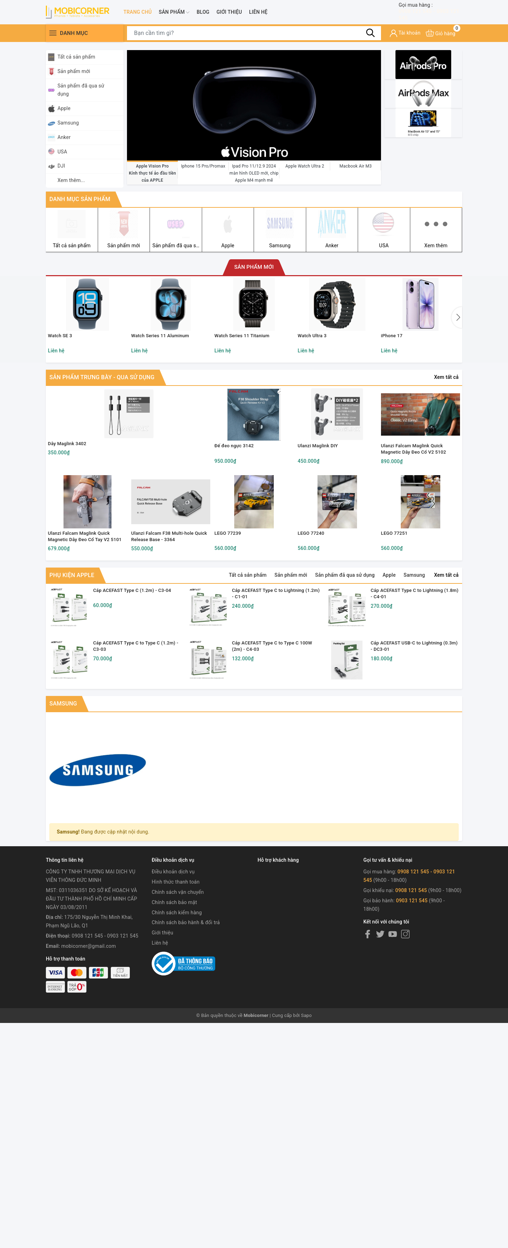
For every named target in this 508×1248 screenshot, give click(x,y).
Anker (60, 137)
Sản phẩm (174, 14)
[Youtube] (392, 1040)
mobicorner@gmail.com (88, 1052)
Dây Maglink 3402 (69, 498)
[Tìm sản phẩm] (254, 38)
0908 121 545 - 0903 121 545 (430, 14)
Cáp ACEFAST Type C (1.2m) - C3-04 (140, 678)
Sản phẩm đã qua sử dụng (76, 90)
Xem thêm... (71, 180)
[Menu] (52, 38)
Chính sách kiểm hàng (177, 1019)
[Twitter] (380, 1040)
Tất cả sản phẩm (72, 57)
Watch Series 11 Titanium (245, 363)
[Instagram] (405, 1040)
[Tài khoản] (405, 38)
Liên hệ (258, 14)
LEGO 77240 (313, 615)
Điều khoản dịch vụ (173, 978)
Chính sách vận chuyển (178, 998)
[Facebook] (367, 1040)
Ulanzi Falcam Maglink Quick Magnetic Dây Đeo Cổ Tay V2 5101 (82, 619)
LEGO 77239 (230, 615)
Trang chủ (137, 14)
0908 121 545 (411, 996)
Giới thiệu (229, 14)
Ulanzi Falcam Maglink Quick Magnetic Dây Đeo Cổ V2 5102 (417, 504)
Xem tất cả (446, 407)
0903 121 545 (412, 1007)
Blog (202, 14)
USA (58, 152)
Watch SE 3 (62, 363)
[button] (457, 333)
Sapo (306, 1121)
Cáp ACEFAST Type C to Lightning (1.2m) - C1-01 (272, 678)
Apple (60, 109)
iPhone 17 (393, 363)
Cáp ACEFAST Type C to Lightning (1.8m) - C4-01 (411, 678)
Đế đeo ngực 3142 (237, 501)
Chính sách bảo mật (174, 1008)
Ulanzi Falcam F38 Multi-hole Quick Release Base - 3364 (166, 618)
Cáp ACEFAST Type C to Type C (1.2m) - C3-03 (141, 743)
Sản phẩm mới (69, 71)
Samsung (64, 123)
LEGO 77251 (396, 615)
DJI (57, 166)
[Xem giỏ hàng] (440, 38)
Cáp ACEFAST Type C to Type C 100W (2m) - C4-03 (280, 743)
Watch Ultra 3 (314, 363)
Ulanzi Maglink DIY (320, 501)
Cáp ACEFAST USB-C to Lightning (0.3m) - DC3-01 (413, 743)
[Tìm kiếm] (370, 37)
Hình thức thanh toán (176, 988)
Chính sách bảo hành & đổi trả (186, 1029)
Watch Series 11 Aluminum (163, 363)
